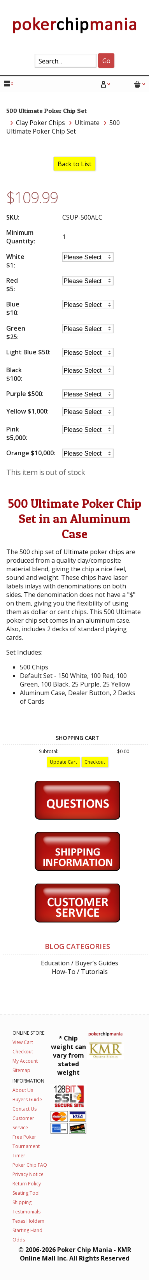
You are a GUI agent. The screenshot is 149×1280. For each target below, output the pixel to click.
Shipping (22, 1202)
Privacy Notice (28, 1174)
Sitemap (21, 1070)
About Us (22, 1090)
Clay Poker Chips (40, 122)
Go (106, 60)
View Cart (22, 1042)
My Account (25, 1061)
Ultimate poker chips (93, 552)
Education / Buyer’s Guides (79, 963)
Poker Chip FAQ (29, 1165)
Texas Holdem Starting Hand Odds (28, 1230)
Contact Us (24, 1109)
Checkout (22, 1051)
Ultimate (87, 122)
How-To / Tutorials (80, 971)
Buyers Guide (27, 1099)
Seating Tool (26, 1193)
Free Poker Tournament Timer (26, 1146)
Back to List (74, 164)
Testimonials (26, 1211)
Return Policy (26, 1183)
